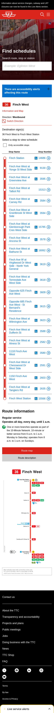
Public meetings (11, 629)
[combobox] (27, 66)
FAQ (4, 661)
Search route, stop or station (18, 58)
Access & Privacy (10, 699)
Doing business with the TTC (18, 642)
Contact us (8, 597)
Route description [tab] (27, 458)
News (5, 648)
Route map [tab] (27, 450)
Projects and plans (13, 623)
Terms (5, 686)
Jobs (5, 636)
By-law (5, 692)
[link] (27, 91)
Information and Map (12, 111)
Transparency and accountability (20, 616)
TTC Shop (8, 655)
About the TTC (10, 610)
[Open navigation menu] (48, 14)
